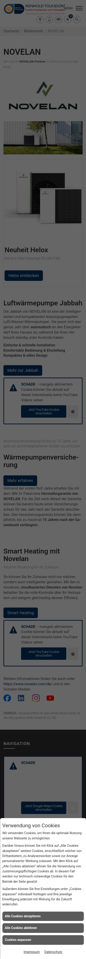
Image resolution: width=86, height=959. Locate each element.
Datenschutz (53, 952)
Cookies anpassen (18, 940)
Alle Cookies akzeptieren (23, 916)
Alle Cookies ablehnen (21, 928)
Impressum (32, 952)
